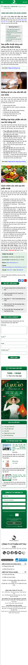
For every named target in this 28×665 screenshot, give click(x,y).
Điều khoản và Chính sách (11, 564)
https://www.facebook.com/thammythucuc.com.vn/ (14, 267)
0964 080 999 (20, 270)
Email (2, 343)
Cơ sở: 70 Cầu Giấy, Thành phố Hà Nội (14, 603)
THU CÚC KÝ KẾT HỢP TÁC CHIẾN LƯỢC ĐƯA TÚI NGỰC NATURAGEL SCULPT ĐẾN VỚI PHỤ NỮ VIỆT (19, 447)
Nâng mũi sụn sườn (9, 433)
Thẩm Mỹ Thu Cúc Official (16, 552)
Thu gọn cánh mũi (9, 426)
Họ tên (3, 337)
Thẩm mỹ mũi (13, 6)
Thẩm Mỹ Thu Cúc (19, 552)
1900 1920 (24, 2)
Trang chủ (6, 6)
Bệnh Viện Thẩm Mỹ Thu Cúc (12, 552)
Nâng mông (15, 461)
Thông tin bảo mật (9, 566)
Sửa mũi (6, 431)
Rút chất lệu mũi (8, 435)
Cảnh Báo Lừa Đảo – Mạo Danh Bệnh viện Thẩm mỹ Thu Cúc (19, 476)
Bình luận (3, 325)
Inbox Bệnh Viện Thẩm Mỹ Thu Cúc (8, 552)
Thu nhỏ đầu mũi (8, 429)
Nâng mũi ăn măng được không (17, 161)
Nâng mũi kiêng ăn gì (14, 68)
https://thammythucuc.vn (12, 262)
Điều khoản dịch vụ (9, 569)
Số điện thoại (5, 350)
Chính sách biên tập (9, 574)
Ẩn (18, 26)
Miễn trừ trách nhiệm (10, 572)
